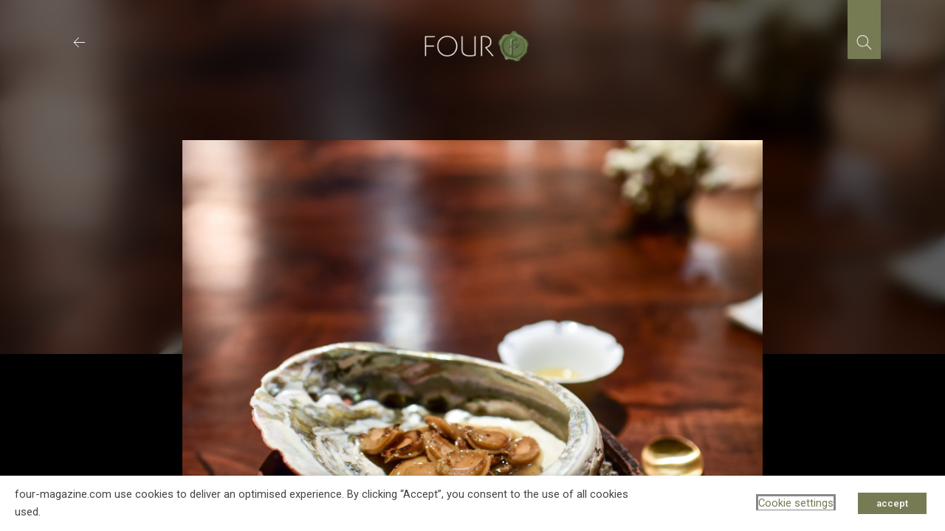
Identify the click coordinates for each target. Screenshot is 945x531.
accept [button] (892, 503)
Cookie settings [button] (796, 503)
